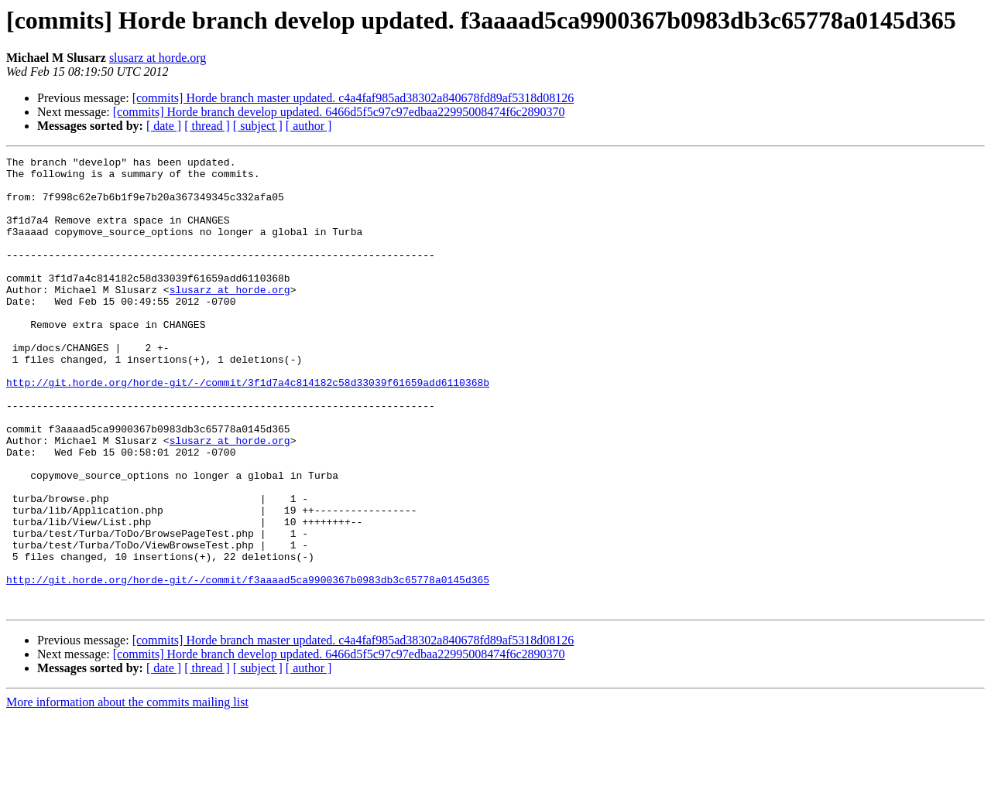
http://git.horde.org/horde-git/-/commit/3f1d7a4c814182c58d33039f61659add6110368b (247, 428)
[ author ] (309, 125)
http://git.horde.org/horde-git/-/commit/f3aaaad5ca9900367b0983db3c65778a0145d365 (247, 665)
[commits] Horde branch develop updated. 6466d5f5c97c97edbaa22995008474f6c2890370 (339, 111)
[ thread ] (207, 125)
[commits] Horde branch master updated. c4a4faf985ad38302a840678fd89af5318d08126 (353, 97)
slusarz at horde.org (157, 57)
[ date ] (163, 125)
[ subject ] (258, 125)
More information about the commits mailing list (127, 792)
